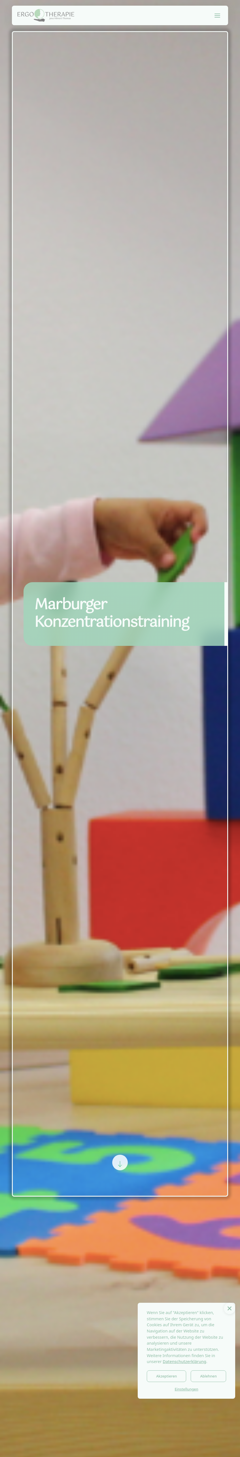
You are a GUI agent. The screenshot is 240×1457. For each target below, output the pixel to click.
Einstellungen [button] (186, 1389)
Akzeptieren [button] (166, 1376)
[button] (229, 1308)
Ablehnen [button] (208, 1376)
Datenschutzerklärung (184, 1361)
